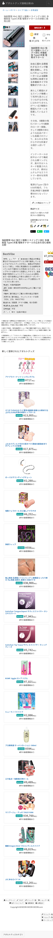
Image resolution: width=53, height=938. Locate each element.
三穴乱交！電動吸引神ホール (16, 779)
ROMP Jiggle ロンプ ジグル (16, 678)
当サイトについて (16, 903)
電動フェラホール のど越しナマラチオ (20, 511)
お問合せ (40, 903)
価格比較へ (39, 27)
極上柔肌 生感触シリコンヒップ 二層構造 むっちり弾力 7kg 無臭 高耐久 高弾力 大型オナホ (26, 579)
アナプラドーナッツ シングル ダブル (20, 377)
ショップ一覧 (43, 900)
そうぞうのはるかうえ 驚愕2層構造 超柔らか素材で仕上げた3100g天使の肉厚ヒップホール (26, 411)
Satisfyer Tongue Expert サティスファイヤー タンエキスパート (26, 612)
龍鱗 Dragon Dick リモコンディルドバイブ (22, 846)
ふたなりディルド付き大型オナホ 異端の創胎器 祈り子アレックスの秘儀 (26, 445)
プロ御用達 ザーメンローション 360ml (20, 745)
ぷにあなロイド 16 (12, 879)
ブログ (20, 900)
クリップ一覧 (30, 900)
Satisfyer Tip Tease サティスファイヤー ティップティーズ (26, 646)
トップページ (9, 900)
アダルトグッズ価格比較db (18, 3)
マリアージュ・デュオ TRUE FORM (19, 812)
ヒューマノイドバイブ (14, 712)
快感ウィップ (10, 544)
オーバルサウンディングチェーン (18, 477)
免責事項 (30, 903)
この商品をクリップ (40, 203)
